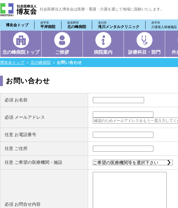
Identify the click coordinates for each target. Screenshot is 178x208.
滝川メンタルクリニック (118, 25)
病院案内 (103, 52)
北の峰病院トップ (20, 52)
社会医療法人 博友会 (18, 9)
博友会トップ (17, 25)
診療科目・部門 (144, 52)
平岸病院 (47, 25)
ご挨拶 (62, 52)
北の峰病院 (76, 25)
